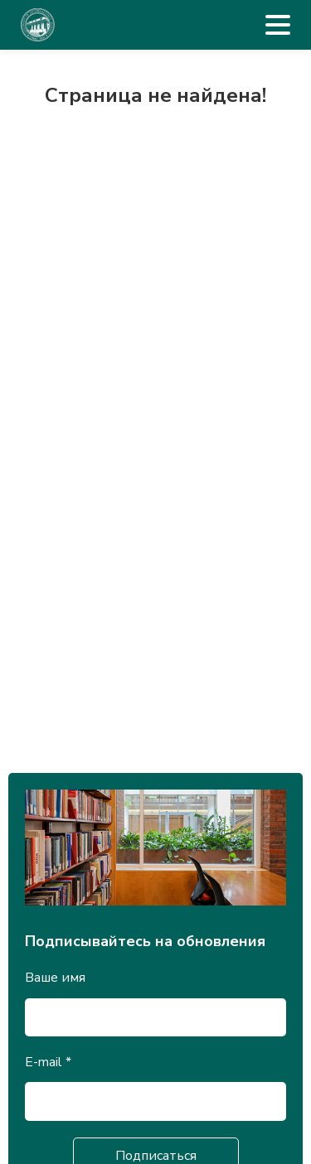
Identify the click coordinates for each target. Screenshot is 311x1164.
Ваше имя (55, 977)
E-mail (48, 1062)
